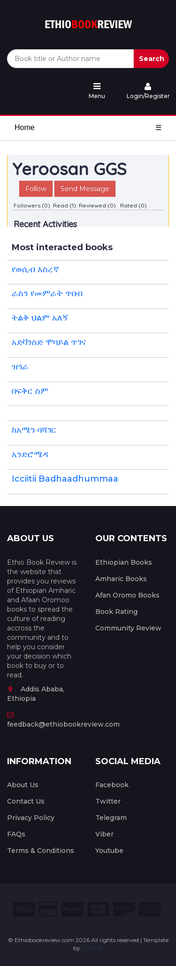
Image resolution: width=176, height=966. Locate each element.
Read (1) (64, 205)
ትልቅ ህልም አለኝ (40, 318)
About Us (22, 785)
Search (151, 58)
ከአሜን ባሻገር (34, 430)
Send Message (85, 188)
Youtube (109, 850)
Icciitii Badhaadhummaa (65, 479)
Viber (104, 834)
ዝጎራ (20, 366)
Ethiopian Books (123, 562)
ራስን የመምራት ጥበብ (47, 293)
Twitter (108, 801)
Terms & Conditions (40, 850)
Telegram (111, 817)
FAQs (16, 834)
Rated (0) (133, 205)
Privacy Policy (30, 817)
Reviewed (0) (97, 205)
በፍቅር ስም (30, 391)
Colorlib (92, 947)
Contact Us (26, 801)
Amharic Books (121, 579)
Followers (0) (32, 205)
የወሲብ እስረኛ (35, 269)
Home (25, 127)
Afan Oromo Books (127, 595)
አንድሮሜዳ (30, 454)
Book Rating (116, 611)
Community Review (128, 628)
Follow (35, 188)
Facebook (112, 785)
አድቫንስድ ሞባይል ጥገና (49, 342)
